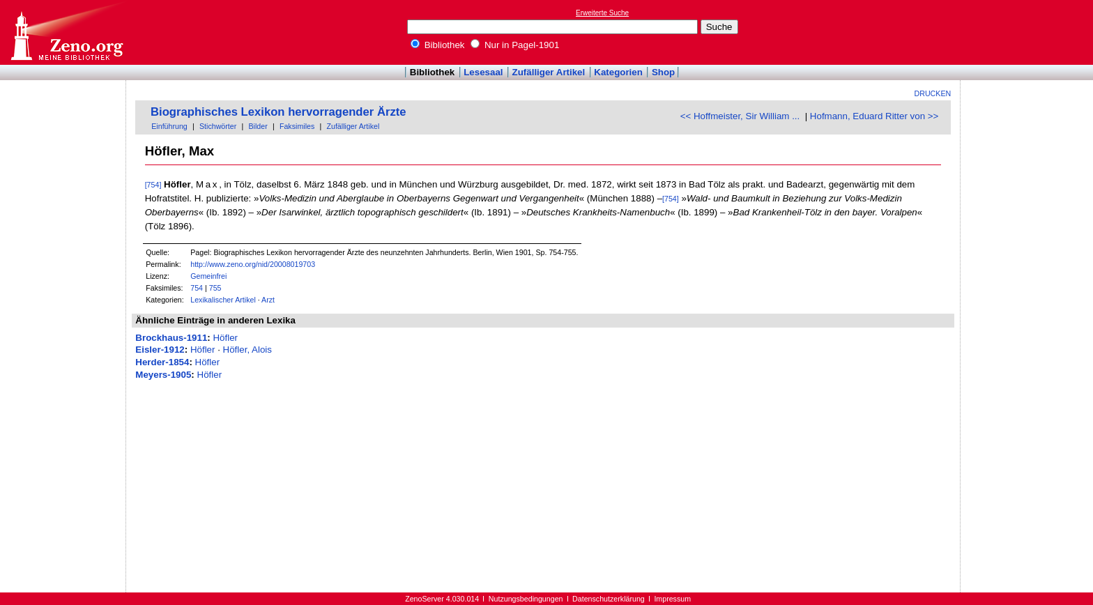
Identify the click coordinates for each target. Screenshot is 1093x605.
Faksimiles (297, 126)
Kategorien (618, 72)
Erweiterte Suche (602, 13)
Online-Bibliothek (66, 32)
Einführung (169, 126)
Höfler (225, 337)
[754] (153, 185)
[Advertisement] (1029, 32)
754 (196, 288)
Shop (663, 72)
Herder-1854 (162, 362)
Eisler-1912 (159, 349)
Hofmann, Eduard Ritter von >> (874, 116)
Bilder (257, 126)
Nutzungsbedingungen (526, 599)
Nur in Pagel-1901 (515, 45)
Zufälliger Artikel (549, 72)
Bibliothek (438, 45)
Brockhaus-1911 (171, 337)
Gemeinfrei (208, 276)
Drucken (933, 93)
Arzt (268, 300)
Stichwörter (217, 126)
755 (215, 288)
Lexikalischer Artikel (223, 300)
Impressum (672, 599)
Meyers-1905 (163, 374)
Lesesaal (483, 72)
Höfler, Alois (247, 349)
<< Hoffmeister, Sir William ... (740, 116)
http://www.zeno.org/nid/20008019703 (252, 264)
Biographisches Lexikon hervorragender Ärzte (278, 111)
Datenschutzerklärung (608, 599)
